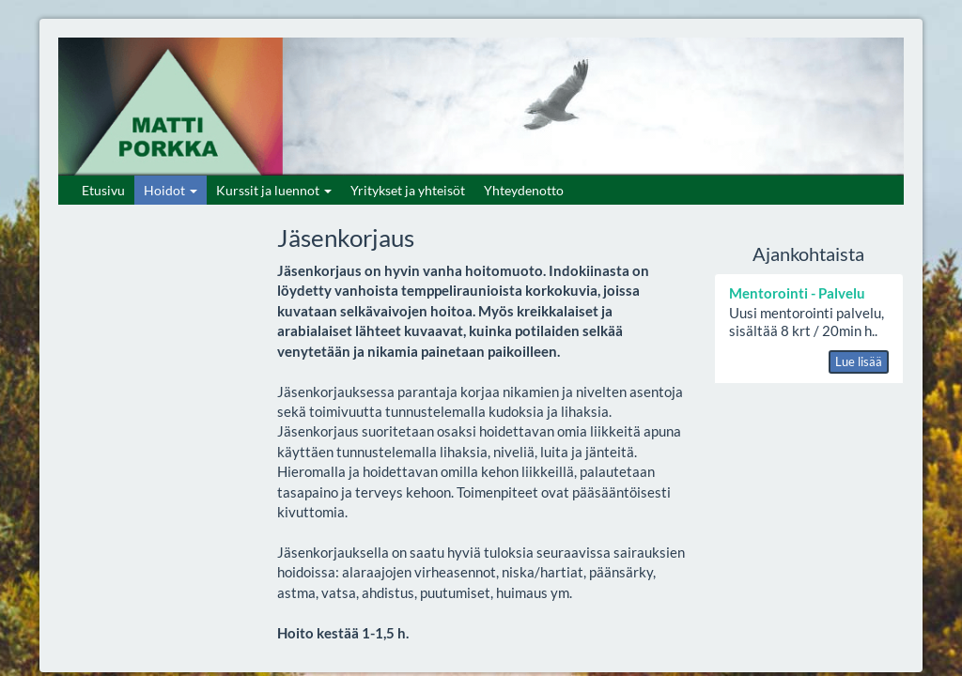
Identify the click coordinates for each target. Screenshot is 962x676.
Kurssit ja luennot (274, 190)
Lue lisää (858, 361)
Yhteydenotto (524, 190)
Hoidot (170, 190)
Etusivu (103, 190)
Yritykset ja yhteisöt (407, 190)
